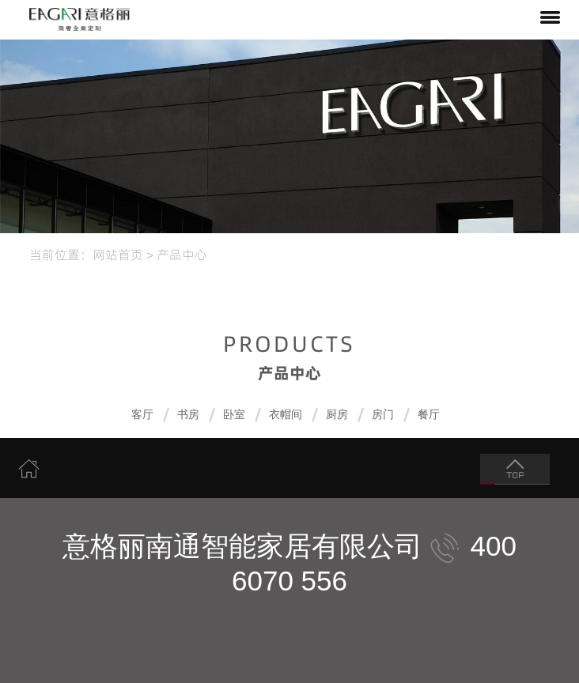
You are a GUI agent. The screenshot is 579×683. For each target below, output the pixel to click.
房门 (383, 415)
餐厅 (429, 415)
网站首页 (118, 253)
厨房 (337, 415)
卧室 (234, 415)
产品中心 (182, 253)
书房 (188, 415)
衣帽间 (285, 415)
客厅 (142, 415)
